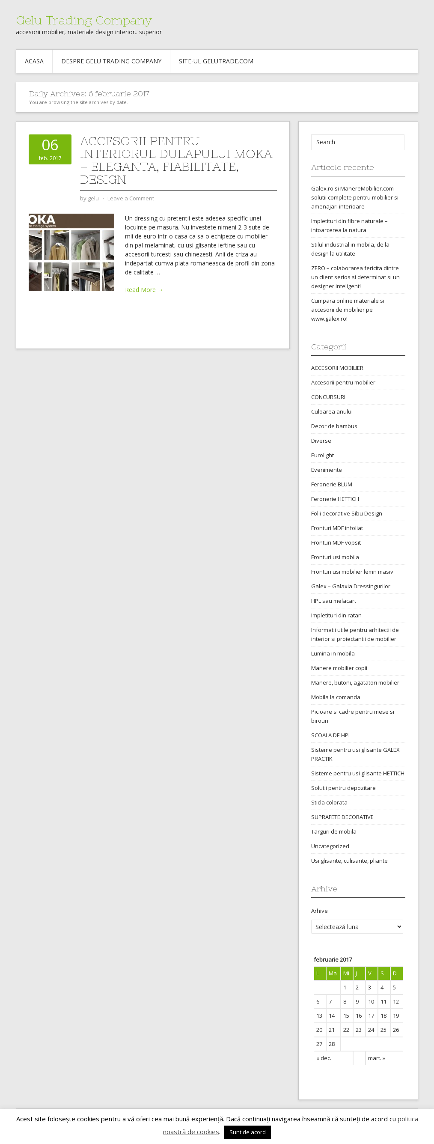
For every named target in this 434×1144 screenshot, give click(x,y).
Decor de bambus (334, 426)
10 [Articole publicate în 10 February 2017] (371, 1001)
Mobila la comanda (335, 697)
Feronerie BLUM (331, 484)
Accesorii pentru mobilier (343, 382)
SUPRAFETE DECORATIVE (342, 817)
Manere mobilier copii (339, 668)
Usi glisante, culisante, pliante (349, 860)
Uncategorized (330, 846)
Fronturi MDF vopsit (336, 542)
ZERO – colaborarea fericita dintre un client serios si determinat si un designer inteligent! (355, 277)
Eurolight (322, 455)
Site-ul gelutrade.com (216, 61)
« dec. (323, 1058)
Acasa (34, 61)
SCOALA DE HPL (331, 735)
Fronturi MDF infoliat (337, 528)
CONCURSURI (328, 397)
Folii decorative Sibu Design (346, 513)
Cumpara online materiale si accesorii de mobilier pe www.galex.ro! (347, 309)
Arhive (319, 911)
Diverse (321, 440)
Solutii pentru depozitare (343, 788)
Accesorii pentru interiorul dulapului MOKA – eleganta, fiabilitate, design (176, 160)
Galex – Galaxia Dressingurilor (350, 586)
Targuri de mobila (334, 831)
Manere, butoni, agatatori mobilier (355, 682)
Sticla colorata (329, 802)
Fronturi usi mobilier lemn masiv (352, 571)
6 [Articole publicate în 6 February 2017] (317, 1001)
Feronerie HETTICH (335, 499)
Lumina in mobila (333, 653)
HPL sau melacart (333, 601)
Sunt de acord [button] (247, 1132)
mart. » (376, 1058)
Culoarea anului (332, 411)
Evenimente (326, 470)
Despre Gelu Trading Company (111, 61)
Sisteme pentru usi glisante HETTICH (357, 773)
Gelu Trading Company (84, 20)
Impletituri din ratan (336, 615)
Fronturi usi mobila (335, 557)
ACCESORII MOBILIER (337, 368)
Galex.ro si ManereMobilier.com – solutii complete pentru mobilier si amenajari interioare (354, 197)
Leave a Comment (130, 198)
